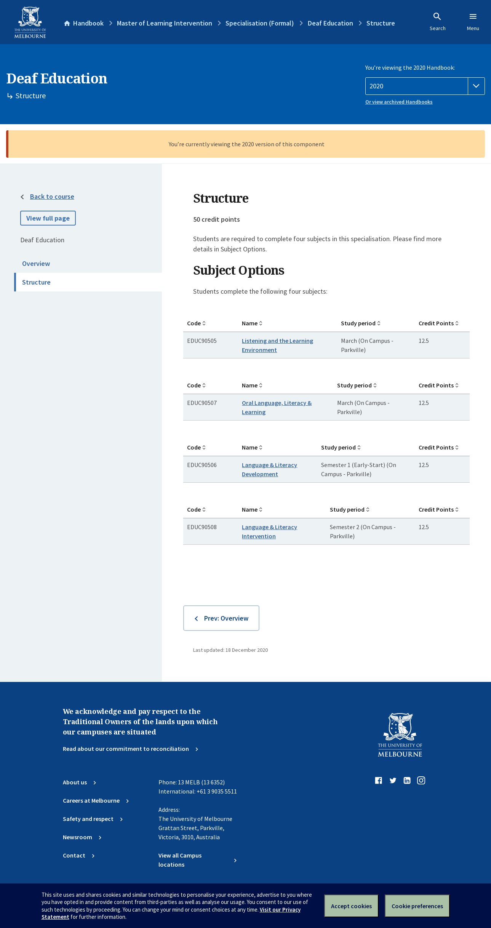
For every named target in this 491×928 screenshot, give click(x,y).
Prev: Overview (226, 618)
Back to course (52, 196)
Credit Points (436, 323)
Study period (358, 323)
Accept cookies (351, 906)
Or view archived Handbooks (399, 101)
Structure (36, 282)
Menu (473, 22)
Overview (36, 263)
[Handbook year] (425, 86)
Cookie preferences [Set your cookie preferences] (417, 906)
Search (438, 22)
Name (249, 323)
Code (194, 323)
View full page (48, 218)
